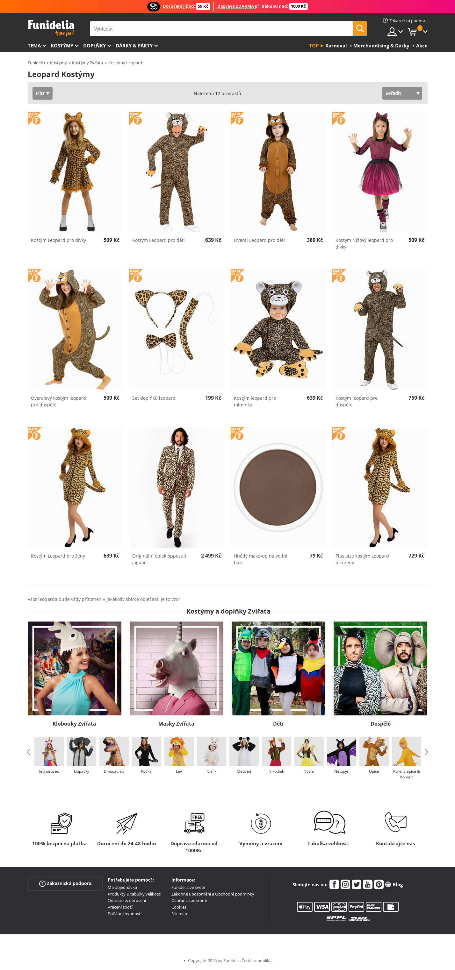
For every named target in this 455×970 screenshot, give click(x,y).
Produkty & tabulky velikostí (134, 894)
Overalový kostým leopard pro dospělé (58, 401)
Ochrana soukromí (189, 900)
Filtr (40, 93)
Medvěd (244, 771)
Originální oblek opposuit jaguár (159, 559)
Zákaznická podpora (65, 883)
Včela (309, 771)
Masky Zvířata (176, 723)
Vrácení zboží (120, 907)
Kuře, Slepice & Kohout (406, 774)
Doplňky (94, 45)
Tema (34, 45)
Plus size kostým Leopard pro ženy (362, 559)
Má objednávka (122, 887)
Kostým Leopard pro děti (158, 240)
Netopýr (341, 771)
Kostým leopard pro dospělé (357, 401)
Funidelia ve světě (188, 887)
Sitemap (179, 914)
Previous (28, 752)
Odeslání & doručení (127, 900)
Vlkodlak (276, 771)
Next (426, 752)
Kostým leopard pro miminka (255, 401)
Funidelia (36, 63)
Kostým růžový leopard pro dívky (364, 243)
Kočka (146, 771)
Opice (374, 771)
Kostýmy (62, 45)
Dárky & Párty (134, 45)
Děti (278, 723)
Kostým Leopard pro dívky (58, 240)
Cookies (178, 907)
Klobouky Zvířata (74, 723)
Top (314, 45)
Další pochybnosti (124, 914)
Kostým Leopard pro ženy (58, 556)
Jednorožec (49, 771)
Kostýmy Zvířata (87, 63)
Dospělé (381, 723)
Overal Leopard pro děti (259, 240)
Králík (211, 771)
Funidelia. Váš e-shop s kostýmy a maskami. (51, 28)
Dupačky (81, 771)
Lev (179, 771)
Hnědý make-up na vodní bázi (260, 559)
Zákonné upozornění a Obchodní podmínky (212, 894)
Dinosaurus (114, 771)
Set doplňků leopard (154, 398)
